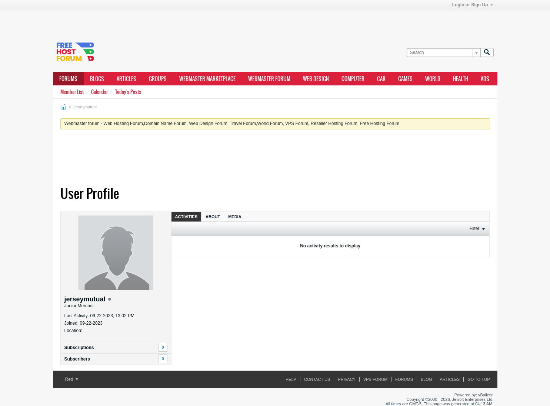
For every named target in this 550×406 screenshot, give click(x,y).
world (432, 79)
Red (71, 379)
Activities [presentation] (186, 216)
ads (485, 79)
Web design (316, 79)
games (405, 79)
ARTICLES (126, 79)
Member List (72, 91)
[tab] (186, 216)
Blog (426, 379)
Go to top (478, 379)
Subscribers (77, 359)
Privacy (346, 379)
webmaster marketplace (207, 79)
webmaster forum (269, 79)
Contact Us (317, 379)
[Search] (443, 52)
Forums (68, 79)
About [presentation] (213, 216)
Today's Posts (128, 91)
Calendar (99, 91)
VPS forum (375, 379)
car (381, 79)
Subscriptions (79, 347)
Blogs (97, 79)
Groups (158, 79)
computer (352, 79)
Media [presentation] (234, 216)
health (460, 79)
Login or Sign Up (472, 4)
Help (291, 379)
